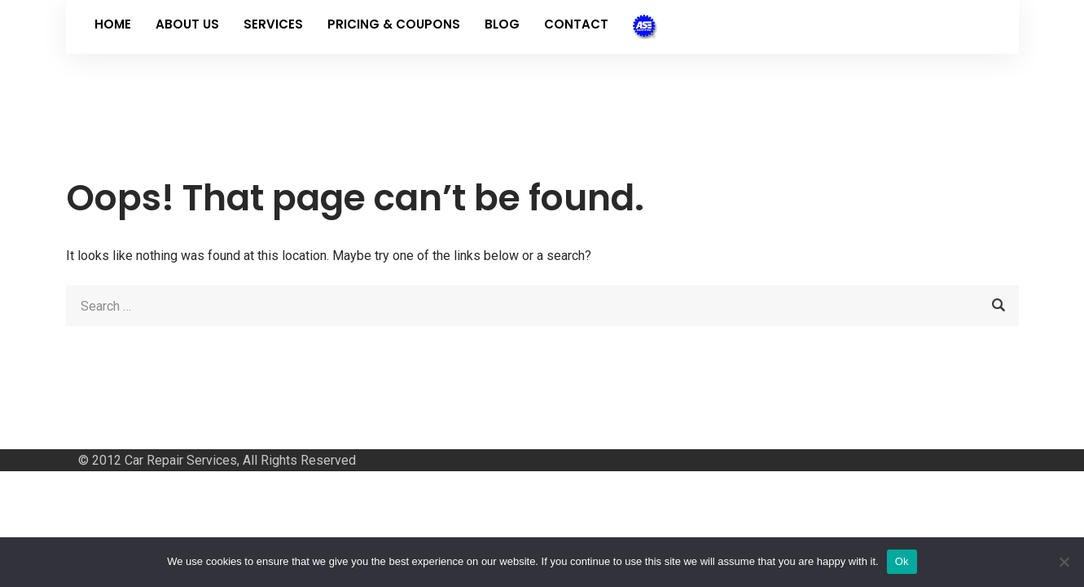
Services (273, 24)
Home (112, 24)
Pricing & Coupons (393, 24)
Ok (902, 561)
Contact (576, 24)
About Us (187, 24)
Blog (502, 24)
